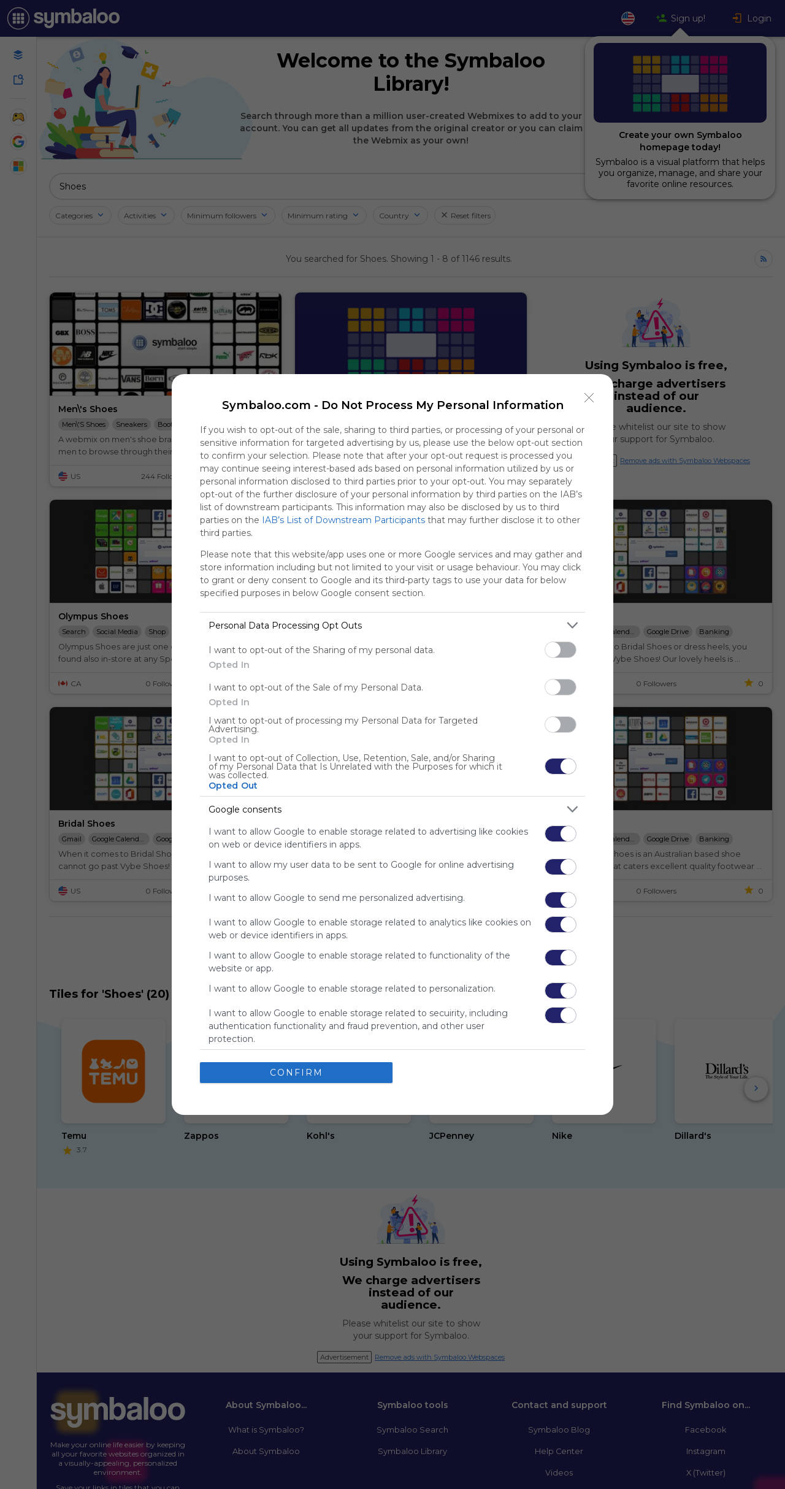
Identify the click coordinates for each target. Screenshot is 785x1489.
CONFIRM (296, 1072)
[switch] (560, 649)
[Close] (589, 398)
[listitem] (392, 625)
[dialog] (392, 744)
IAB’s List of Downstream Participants (343, 520)
